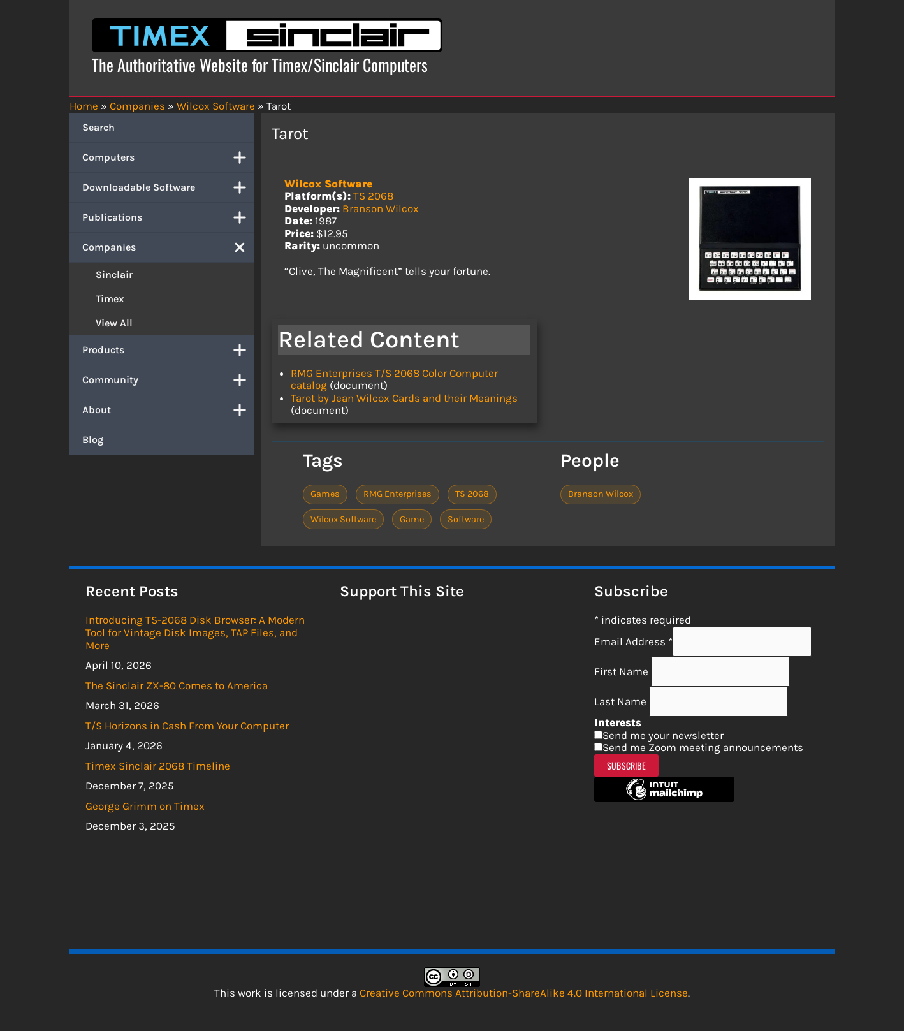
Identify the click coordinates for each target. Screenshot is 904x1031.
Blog (92, 440)
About (168, 410)
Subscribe (626, 765)
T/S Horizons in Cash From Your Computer (187, 725)
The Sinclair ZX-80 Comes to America (176, 685)
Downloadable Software (168, 187)
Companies (168, 247)
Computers (168, 157)
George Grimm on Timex (145, 806)
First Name (622, 671)
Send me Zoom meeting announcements (702, 747)
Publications (168, 217)
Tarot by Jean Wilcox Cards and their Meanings (404, 397)
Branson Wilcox (380, 208)
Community (168, 380)
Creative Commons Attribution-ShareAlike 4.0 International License (524, 992)
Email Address (633, 641)
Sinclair (114, 274)
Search (98, 127)
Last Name (621, 701)
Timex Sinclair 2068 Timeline (157, 765)
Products (168, 350)
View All (114, 323)
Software (466, 519)
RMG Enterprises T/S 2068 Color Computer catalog (394, 379)
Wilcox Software (328, 183)
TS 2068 (373, 195)
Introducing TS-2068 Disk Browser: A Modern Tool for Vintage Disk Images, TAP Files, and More (195, 632)
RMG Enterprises (397, 493)
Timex (110, 299)
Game (412, 519)
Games (325, 493)
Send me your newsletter (663, 735)
